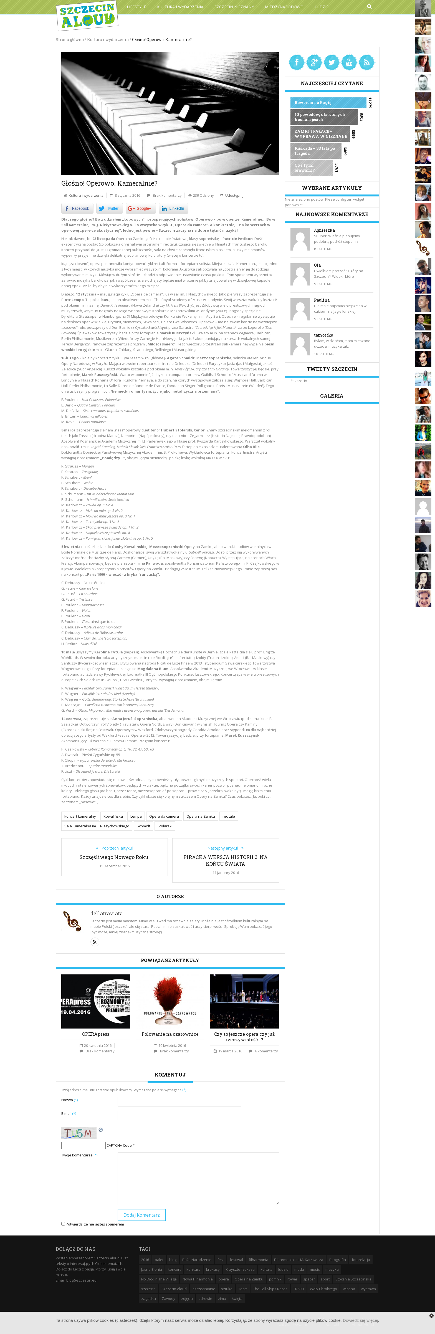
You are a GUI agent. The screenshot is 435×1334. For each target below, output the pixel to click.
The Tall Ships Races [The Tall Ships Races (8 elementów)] (270, 1288)
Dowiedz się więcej (360, 1320)
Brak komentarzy (167, 195)
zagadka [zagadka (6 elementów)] (148, 1297)
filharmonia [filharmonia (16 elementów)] (258, 1259)
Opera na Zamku (200, 815)
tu (201, 255)
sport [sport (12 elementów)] (325, 1278)
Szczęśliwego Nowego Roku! (115, 856)
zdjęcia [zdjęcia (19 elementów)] (187, 1297)
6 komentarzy (266, 1050)
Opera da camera (164, 815)
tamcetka (323, 335)
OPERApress (95, 1033)
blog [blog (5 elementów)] (172, 1259)
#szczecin (298, 380)
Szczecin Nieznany (234, 6)
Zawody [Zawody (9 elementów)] (168, 1297)
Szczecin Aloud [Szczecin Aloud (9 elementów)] (174, 1288)
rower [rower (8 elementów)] (292, 1278)
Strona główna (70, 39)
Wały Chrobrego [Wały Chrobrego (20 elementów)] (323, 1288)
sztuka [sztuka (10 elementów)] (226, 1288)
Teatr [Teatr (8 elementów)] (242, 1288)
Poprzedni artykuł (115, 847)
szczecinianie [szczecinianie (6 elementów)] (204, 1288)
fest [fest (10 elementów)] (220, 1259)
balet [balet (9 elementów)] (159, 1259)
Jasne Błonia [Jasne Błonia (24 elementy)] (151, 1268)
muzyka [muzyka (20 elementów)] (332, 1268)
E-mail (68, 1112)
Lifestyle (136, 6)
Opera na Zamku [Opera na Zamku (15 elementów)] (249, 1278)
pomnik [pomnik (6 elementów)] (275, 1278)
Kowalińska (113, 815)
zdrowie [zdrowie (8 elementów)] (205, 1297)
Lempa (136, 815)
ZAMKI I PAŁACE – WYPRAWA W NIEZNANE (321, 134)
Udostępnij (233, 195)
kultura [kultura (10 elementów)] (266, 1268)
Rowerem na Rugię (313, 102)
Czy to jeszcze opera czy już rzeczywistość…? (244, 1036)
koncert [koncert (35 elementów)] (174, 1268)
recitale (228, 815)
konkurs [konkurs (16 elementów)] (193, 1268)
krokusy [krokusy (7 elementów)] (213, 1268)
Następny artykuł (224, 847)
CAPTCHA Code (119, 1144)
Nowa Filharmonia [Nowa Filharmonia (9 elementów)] (198, 1278)
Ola (317, 265)
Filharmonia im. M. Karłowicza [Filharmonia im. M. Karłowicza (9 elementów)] (298, 1259)
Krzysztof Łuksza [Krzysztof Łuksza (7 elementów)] (240, 1268)
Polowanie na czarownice (170, 1033)
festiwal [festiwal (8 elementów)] (236, 1259)
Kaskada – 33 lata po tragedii (315, 151)
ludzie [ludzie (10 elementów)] (283, 1268)
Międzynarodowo (284, 6)
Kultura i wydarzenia (180, 6)
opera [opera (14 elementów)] (224, 1278)
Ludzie (321, 6)
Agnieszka (324, 230)
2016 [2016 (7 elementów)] (145, 1259)
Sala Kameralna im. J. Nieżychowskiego (96, 825)
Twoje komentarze (79, 1154)
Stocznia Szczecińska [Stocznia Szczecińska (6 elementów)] (353, 1278)
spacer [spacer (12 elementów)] (309, 1278)
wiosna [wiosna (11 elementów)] (349, 1288)
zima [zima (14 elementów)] (222, 1297)
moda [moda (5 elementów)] (299, 1268)
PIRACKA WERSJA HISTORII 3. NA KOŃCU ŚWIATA (225, 859)
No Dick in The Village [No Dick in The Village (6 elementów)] (159, 1278)
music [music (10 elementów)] (315, 1268)
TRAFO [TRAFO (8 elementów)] (298, 1288)
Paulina (322, 300)
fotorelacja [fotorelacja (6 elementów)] (361, 1259)
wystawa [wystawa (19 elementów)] (368, 1288)
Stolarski (165, 825)
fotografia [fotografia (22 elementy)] (337, 1259)
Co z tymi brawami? (305, 168)
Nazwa (69, 1098)
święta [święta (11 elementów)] (237, 1297)
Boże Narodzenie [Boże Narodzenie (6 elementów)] (196, 1259)
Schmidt (143, 825)
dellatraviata (106, 912)
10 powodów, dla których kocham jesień (320, 117)
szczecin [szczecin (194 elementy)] (148, 1288)
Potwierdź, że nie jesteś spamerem (92, 1223)
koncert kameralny (80, 815)
